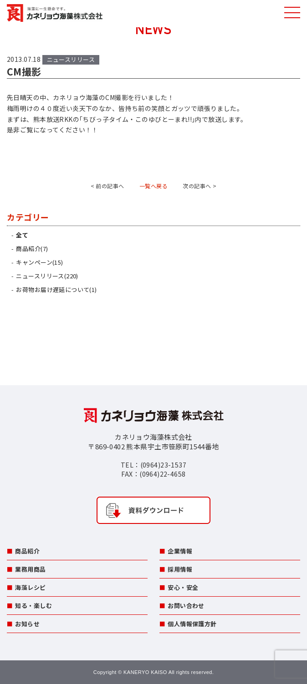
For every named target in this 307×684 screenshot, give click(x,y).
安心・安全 (183, 587)
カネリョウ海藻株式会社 (54, 13)
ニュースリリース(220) (47, 276)
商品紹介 (27, 551)
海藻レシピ (30, 587)
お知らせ (27, 623)
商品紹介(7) (32, 248)
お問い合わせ (186, 605)
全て (22, 235)
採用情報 (180, 569)
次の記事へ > (199, 186)
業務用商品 (30, 569)
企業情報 (180, 551)
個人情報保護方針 (192, 623)
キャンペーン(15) (39, 262)
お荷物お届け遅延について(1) (56, 289)
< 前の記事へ (107, 186)
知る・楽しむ (33, 605)
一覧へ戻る (153, 186)
